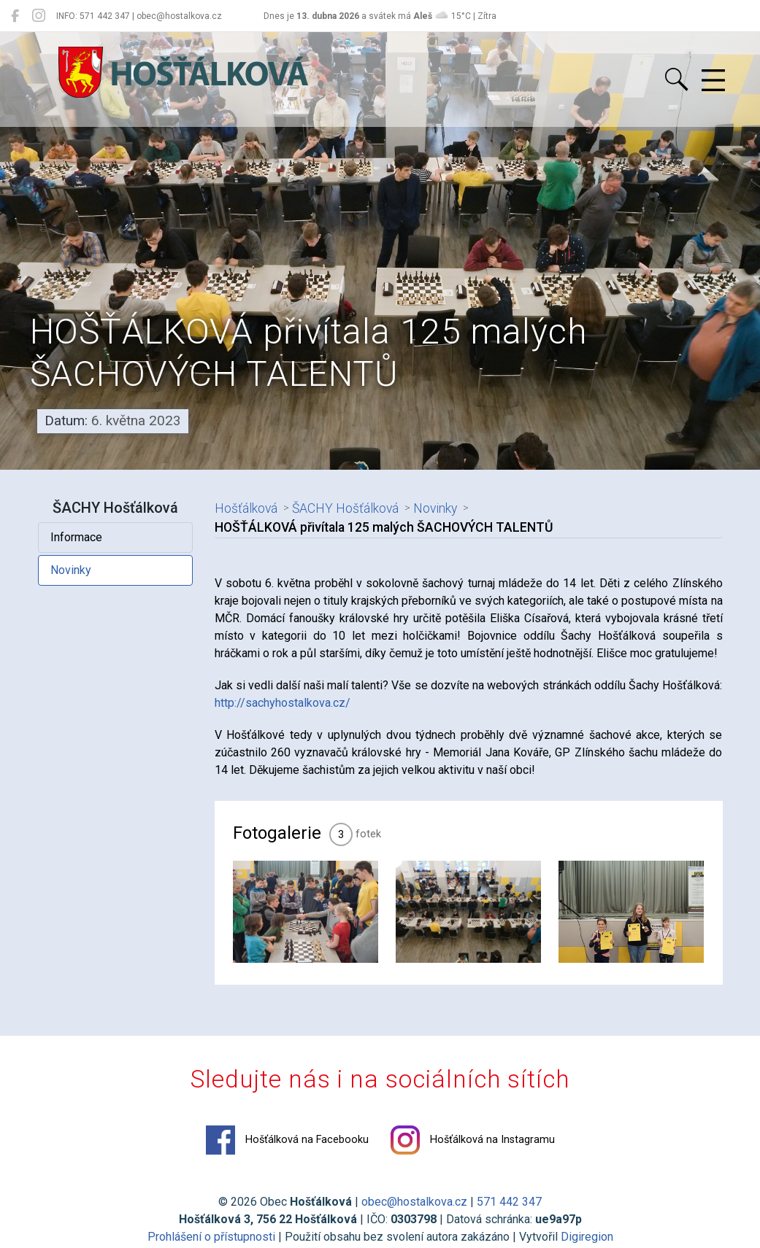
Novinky (70, 570)
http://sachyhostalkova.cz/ (282, 703)
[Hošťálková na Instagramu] (38, 16)
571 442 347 (509, 1202)
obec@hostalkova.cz (414, 1202)
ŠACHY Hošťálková (345, 508)
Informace (76, 537)
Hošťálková (246, 508)
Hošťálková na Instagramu (473, 1140)
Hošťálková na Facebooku (287, 1140)
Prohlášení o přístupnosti (211, 1237)
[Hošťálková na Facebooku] (15, 16)
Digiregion (587, 1237)
